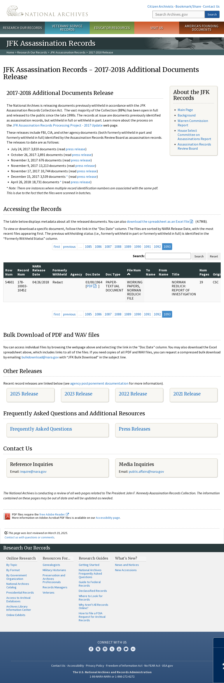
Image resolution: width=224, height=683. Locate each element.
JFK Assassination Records (68, 52)
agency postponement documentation (99, 383)
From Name (163, 272)
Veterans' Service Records (67, 28)
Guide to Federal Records (90, 583)
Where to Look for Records (91, 597)
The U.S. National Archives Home (47, 10)
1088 (117, 246)
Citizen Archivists (160, 6)
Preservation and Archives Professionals (54, 578)
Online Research (21, 558)
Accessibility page (108, 518)
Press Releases (134, 429)
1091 (147, 246)
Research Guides (93, 558)
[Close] (219, 642)
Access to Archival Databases (18, 599)
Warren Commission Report (193, 122)
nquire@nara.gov (33, 471)
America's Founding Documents (201, 28)
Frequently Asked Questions (41, 429)
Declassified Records (93, 591)
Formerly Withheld (59, 272)
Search (212, 14)
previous (69, 246)
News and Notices (127, 565)
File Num (134, 272)
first (57, 246)
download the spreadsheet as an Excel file (158, 221)
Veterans (48, 592)
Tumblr (112, 649)
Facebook (91, 649)
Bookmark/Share (188, 6)
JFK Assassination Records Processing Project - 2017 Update (57, 125)
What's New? (126, 558)
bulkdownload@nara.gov (40, 357)
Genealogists (51, 565)
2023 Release (78, 394)
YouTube (119, 649)
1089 (127, 246)
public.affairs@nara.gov (146, 471)
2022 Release (133, 394)
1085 (88, 246)
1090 (137, 246)
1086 (98, 246)
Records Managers (55, 587)
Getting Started (89, 565)
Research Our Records (22, 28)
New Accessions (126, 570)
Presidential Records (20, 592)
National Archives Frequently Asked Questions (90, 573)
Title (175, 274)
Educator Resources (112, 28)
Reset (214, 256)
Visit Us (156, 28)
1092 (157, 246)
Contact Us (211, 6)
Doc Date (93, 274)
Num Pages (204, 272)
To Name (150, 272)
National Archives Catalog (17, 585)
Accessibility (75, 666)
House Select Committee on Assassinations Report (194, 134)
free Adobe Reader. (54, 514)
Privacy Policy (95, 666)
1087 (108, 246)
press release (75, 149)
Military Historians (54, 570)
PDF (90, 286)
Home (10, 52)
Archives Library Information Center (18, 608)
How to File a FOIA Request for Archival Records (92, 616)
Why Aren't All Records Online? (93, 606)
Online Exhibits (15, 615)
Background (187, 115)
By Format (13, 570)
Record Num (23, 272)
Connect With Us (112, 642)
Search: (139, 256)
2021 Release (187, 394)
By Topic (11, 565)
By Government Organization (16, 577)
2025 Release (24, 394)
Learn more (185, 675)
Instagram (105, 649)
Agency (76, 274)
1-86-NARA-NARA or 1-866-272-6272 (112, 676)
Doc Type (113, 274)
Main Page (185, 110)
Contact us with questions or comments (29, 537)
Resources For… (56, 558)
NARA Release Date (38, 270)
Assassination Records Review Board (194, 146)
